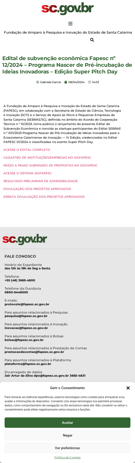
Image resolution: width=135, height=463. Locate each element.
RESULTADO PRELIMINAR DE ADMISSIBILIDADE (40, 181)
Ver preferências (67, 448)
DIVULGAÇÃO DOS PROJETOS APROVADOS (37, 189)
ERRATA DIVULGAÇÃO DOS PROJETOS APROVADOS (43, 196)
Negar (67, 435)
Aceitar (67, 423)
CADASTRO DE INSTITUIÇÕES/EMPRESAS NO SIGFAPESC (47, 157)
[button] (128, 388)
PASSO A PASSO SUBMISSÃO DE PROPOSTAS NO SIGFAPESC (50, 165)
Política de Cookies (67, 457)
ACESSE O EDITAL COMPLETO (26, 149)
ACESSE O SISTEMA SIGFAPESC (27, 173)
